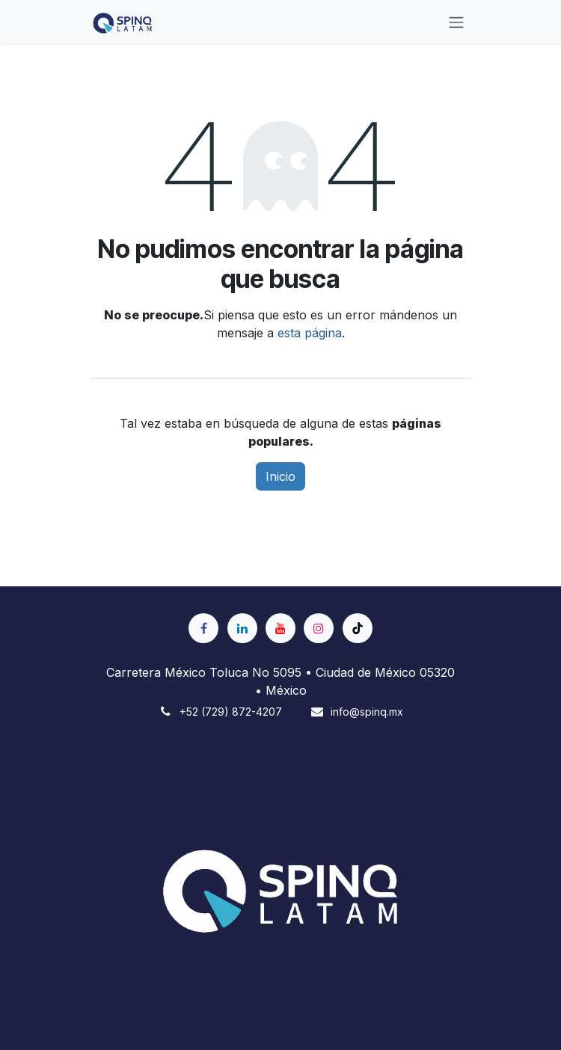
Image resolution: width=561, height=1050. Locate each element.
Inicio (280, 476)
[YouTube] (280, 628)
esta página (310, 332)
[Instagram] (319, 628)
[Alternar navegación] (456, 21)
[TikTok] (358, 628)
